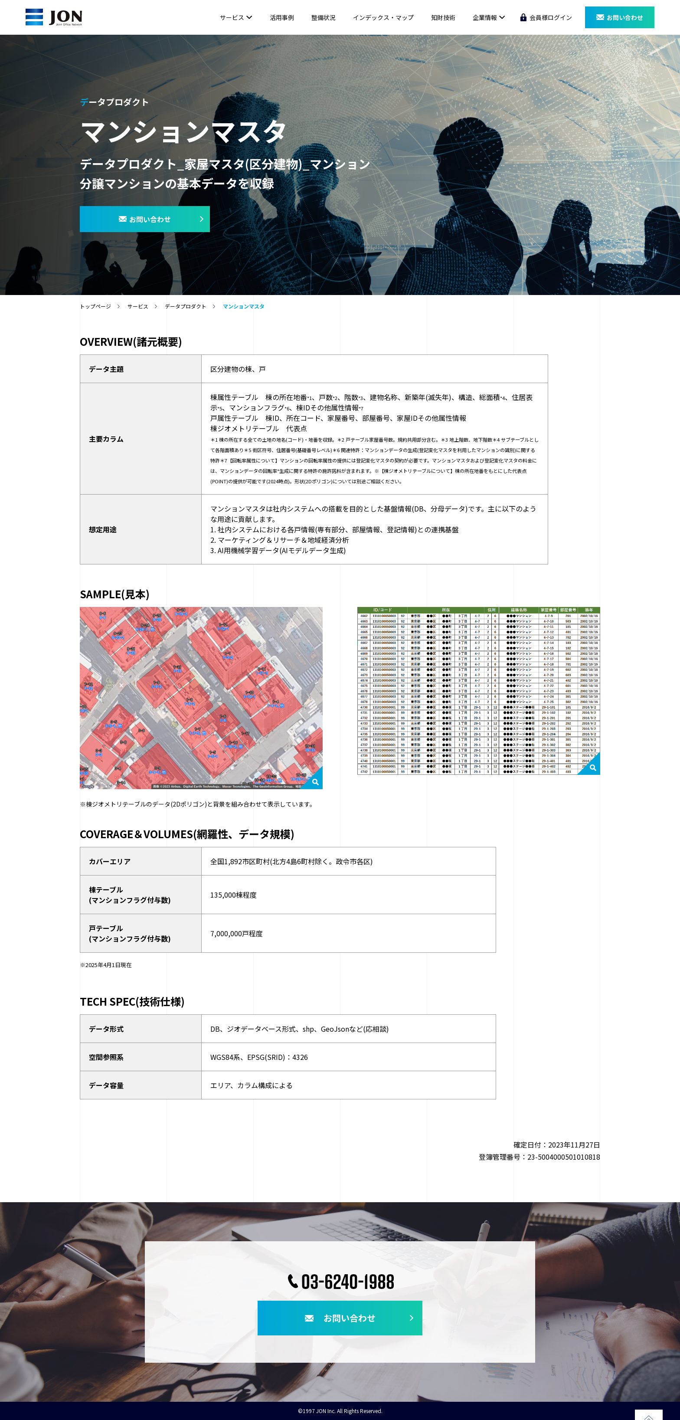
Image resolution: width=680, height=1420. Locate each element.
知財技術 (443, 17)
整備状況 (323, 17)
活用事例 (282, 17)
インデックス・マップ (383, 17)
